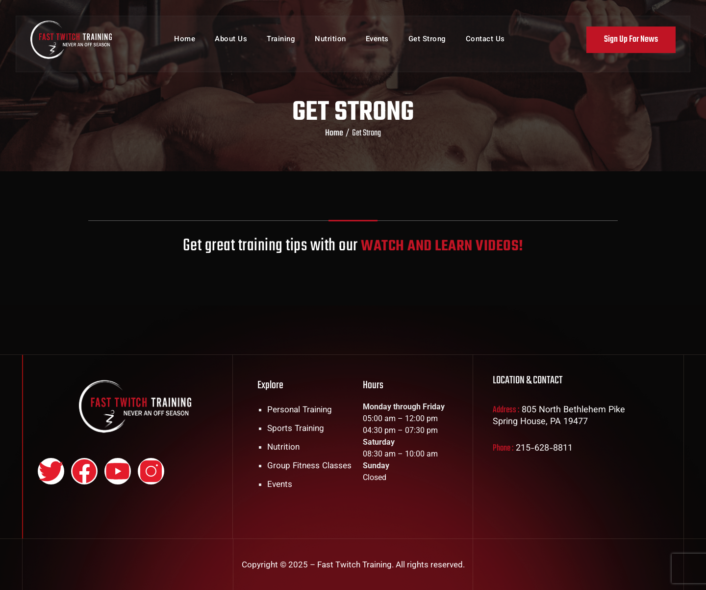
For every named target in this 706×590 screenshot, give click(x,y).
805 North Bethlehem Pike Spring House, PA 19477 (559, 416)
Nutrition (330, 44)
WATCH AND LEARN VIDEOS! (440, 246)
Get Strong (427, 44)
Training (281, 44)
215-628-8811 (544, 449)
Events (377, 44)
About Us (231, 44)
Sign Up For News (629, 43)
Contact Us (485, 44)
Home (184, 44)
